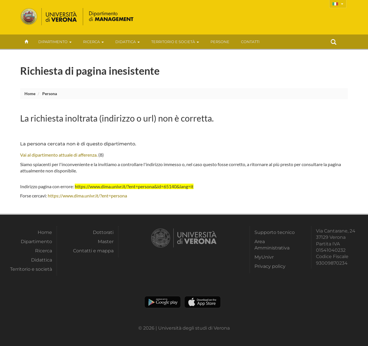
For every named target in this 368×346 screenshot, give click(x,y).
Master (106, 241)
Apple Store (203, 302)
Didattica (127, 41)
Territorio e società (175, 41)
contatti (250, 41)
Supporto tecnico (274, 232)
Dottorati (103, 232)
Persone (219, 41)
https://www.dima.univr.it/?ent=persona (87, 195)
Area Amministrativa (272, 245)
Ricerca (93, 41)
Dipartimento (55, 41)
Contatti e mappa (93, 250)
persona (49, 93)
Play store (163, 302)
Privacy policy (269, 266)
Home (29, 93)
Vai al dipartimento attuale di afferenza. (58, 154)
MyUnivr (264, 257)
